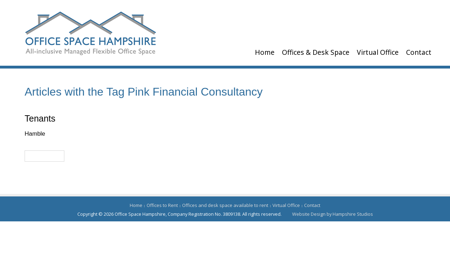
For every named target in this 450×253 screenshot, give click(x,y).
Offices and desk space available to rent (225, 205)
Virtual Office (378, 52)
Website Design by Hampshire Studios (332, 214)
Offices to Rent (162, 205)
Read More (44, 156)
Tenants (40, 118)
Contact (418, 52)
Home (265, 52)
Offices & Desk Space (315, 52)
